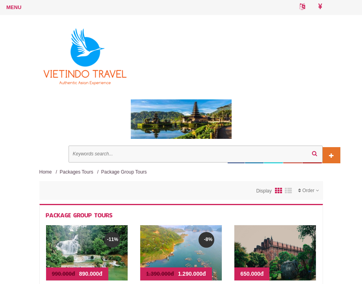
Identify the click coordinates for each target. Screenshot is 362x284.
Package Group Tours (124, 172)
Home (45, 172)
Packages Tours (76, 172)
